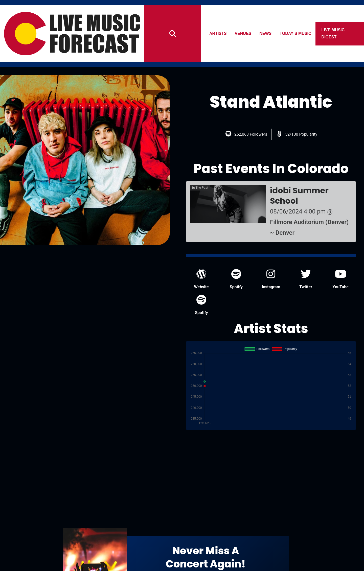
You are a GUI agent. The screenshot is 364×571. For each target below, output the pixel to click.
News (266, 33)
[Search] (172, 33)
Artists (217, 33)
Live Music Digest (333, 33)
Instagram (271, 279)
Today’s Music (295, 33)
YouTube (341, 279)
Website (201, 279)
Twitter (305, 279)
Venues (243, 33)
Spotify (236, 279)
